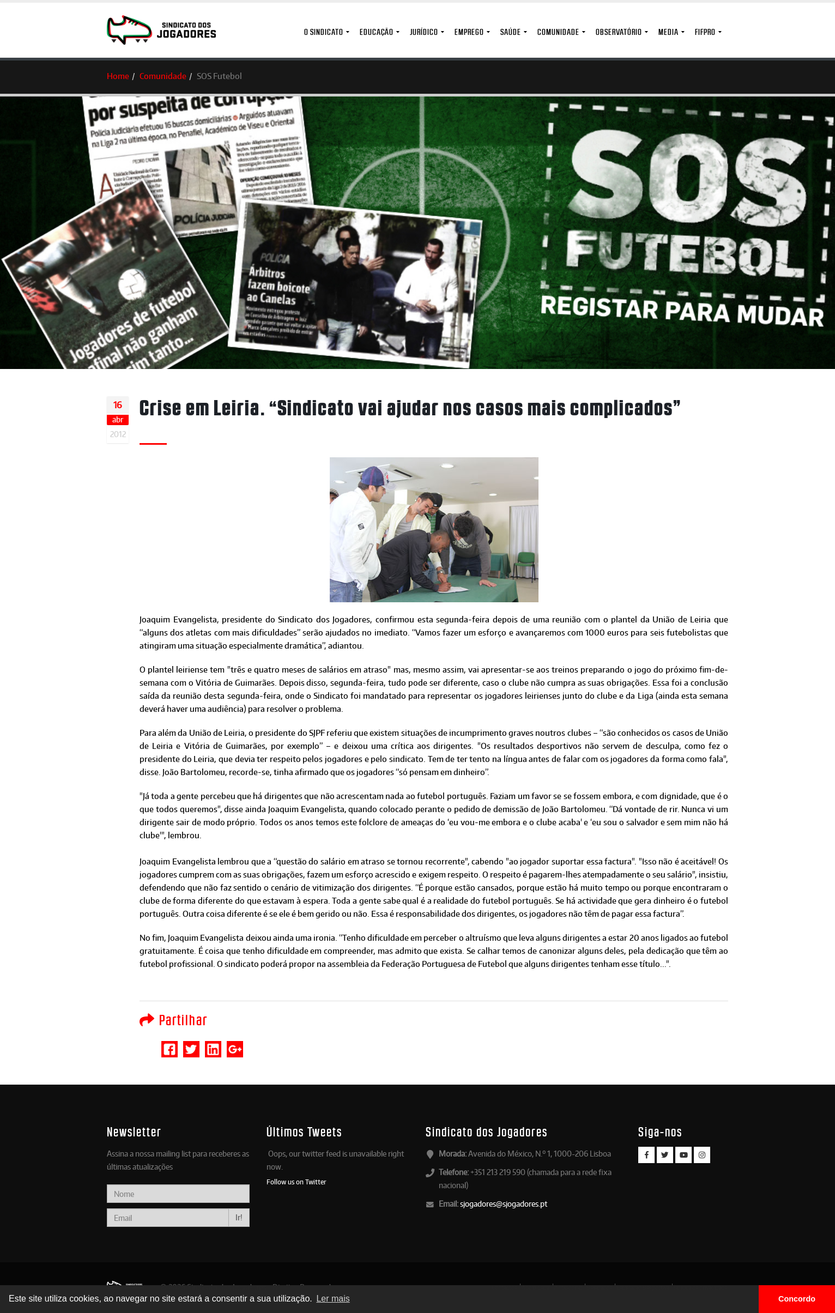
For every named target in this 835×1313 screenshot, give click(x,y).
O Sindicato (323, 32)
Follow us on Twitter (296, 1181)
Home (118, 76)
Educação (377, 32)
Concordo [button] (796, 1298)
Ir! (239, 1217)
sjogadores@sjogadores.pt (503, 1203)
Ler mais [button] (332, 1298)
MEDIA (668, 32)
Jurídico (424, 32)
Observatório (619, 32)
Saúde (510, 32)
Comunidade (558, 32)
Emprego (469, 32)
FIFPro (705, 32)
